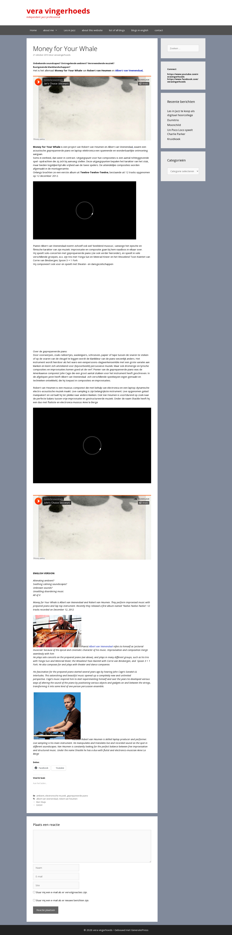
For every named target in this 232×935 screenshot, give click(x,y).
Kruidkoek (173, 139)
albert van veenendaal (47, 798)
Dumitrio (173, 120)
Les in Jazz (69, 30)
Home (33, 30)
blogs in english (139, 30)
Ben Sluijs (41, 802)
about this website (92, 30)
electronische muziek (55, 795)
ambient (40, 795)
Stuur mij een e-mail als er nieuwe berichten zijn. (62, 900)
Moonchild (174, 125)
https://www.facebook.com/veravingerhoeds (182, 80)
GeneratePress (139, 930)
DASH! (39, 805)
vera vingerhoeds (58, 11)
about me (52, 30)
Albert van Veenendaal (101, 646)
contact (159, 30)
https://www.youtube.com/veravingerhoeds (182, 75)
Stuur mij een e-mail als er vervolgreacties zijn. (61, 892)
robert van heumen (68, 798)
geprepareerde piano (77, 795)
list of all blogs (117, 30)
